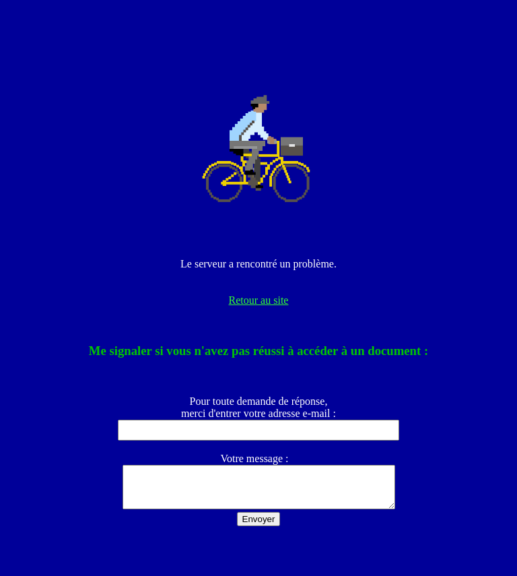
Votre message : (258, 458)
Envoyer (258, 527)
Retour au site (259, 300)
